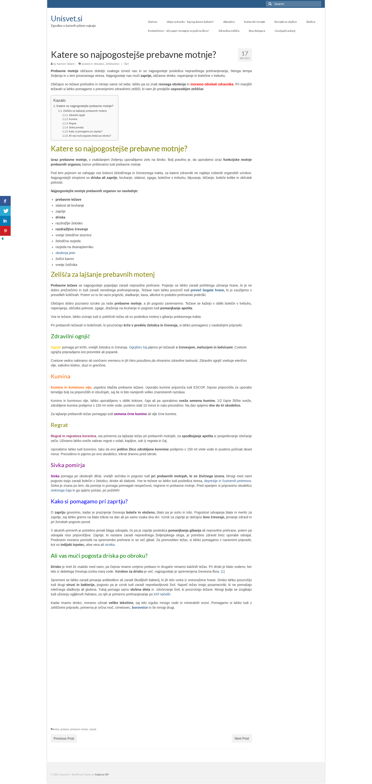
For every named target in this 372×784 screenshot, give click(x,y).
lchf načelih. (162, 594)
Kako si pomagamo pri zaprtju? (85, 131)
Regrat (72, 123)
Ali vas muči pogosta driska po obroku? (90, 136)
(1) (222, 571)
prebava (64, 729)
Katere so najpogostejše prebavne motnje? (84, 106)
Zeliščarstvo (113, 63)
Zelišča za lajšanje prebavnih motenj (85, 110)
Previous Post (64, 738)
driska (56, 729)
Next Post (242, 738)
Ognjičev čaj (137, 347)
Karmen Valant (65, 63)
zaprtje (92, 729)
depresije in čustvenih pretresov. (227, 481)
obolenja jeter (65, 253)
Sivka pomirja (76, 127)
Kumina (73, 119)
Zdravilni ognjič (77, 115)
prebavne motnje (79, 729)
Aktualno (99, 63)
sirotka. (110, 545)
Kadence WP (102, 774)
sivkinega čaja (61, 490)
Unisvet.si (67, 18)
